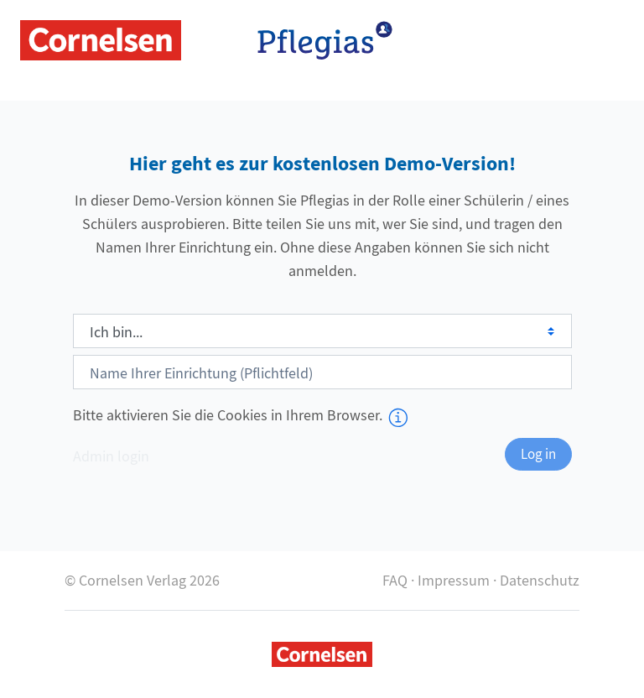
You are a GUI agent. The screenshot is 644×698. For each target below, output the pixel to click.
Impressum (454, 580)
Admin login (111, 456)
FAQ (395, 580)
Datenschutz (539, 580)
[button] (403, 417)
